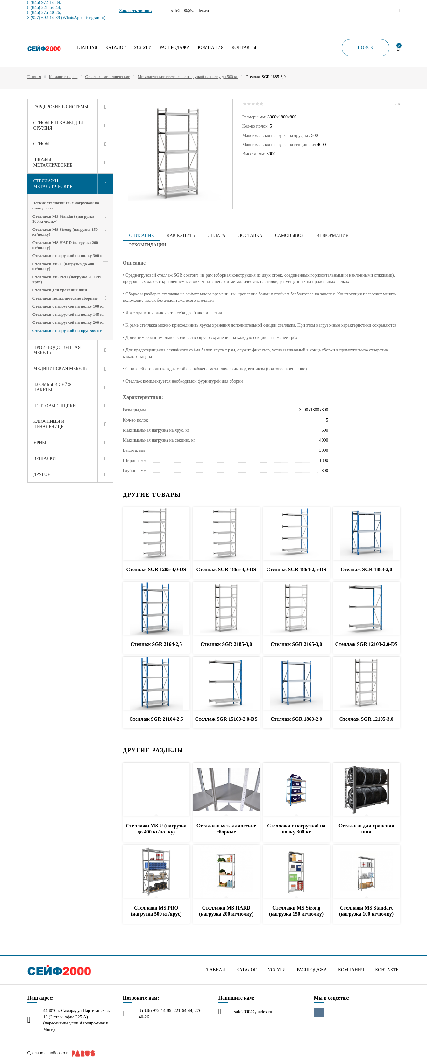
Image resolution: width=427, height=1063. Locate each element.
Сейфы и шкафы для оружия (58, 125)
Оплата (216, 235)
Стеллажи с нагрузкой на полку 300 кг (68, 255)
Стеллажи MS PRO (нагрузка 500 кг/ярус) (66, 279)
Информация (332, 235)
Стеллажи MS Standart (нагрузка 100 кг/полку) (63, 219)
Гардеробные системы (61, 106)
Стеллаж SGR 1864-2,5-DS (296, 569)
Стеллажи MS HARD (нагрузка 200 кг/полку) (65, 245)
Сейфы (41, 143)
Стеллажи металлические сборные (65, 298)
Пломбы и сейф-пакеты (53, 387)
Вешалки (44, 458)
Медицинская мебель (60, 368)
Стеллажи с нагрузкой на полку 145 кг (68, 314)
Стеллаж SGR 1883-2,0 (366, 569)
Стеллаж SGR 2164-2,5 (156, 644)
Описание (141, 235)
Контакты (243, 48)
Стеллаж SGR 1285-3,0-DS (156, 569)
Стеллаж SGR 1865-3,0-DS (226, 569)
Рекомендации (148, 245)
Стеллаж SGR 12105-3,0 (366, 719)
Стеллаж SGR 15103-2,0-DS (226, 719)
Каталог (115, 48)
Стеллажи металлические (107, 76)
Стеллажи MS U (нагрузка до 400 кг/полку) (63, 266)
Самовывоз (289, 235)
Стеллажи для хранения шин (59, 289)
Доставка (250, 235)
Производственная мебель (57, 350)
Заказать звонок (135, 10)
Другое (41, 474)
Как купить (181, 235)
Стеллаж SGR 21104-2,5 (156, 719)
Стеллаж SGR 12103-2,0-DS (366, 644)
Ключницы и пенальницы (49, 424)
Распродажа (175, 48)
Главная (87, 48)
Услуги (143, 48)
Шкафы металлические (53, 162)
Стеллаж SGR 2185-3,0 (226, 644)
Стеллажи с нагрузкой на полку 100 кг (68, 306)
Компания (211, 48)
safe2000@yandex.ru (253, 1012)
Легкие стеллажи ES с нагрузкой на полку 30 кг (65, 205)
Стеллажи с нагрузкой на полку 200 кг (68, 322)
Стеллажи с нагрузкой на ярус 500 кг (67, 330)
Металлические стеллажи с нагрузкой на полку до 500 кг (188, 76)
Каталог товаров (63, 76)
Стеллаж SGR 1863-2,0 (296, 719)
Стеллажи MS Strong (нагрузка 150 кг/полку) (65, 232)
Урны (39, 442)
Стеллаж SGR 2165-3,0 (296, 644)
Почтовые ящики (54, 405)
